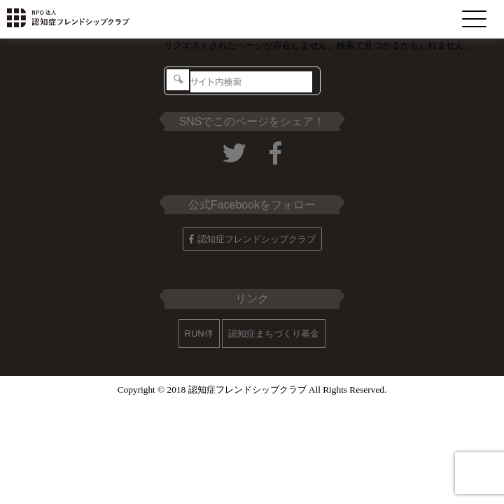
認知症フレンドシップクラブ (252, 239)
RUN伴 (199, 333)
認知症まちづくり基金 (273, 333)
